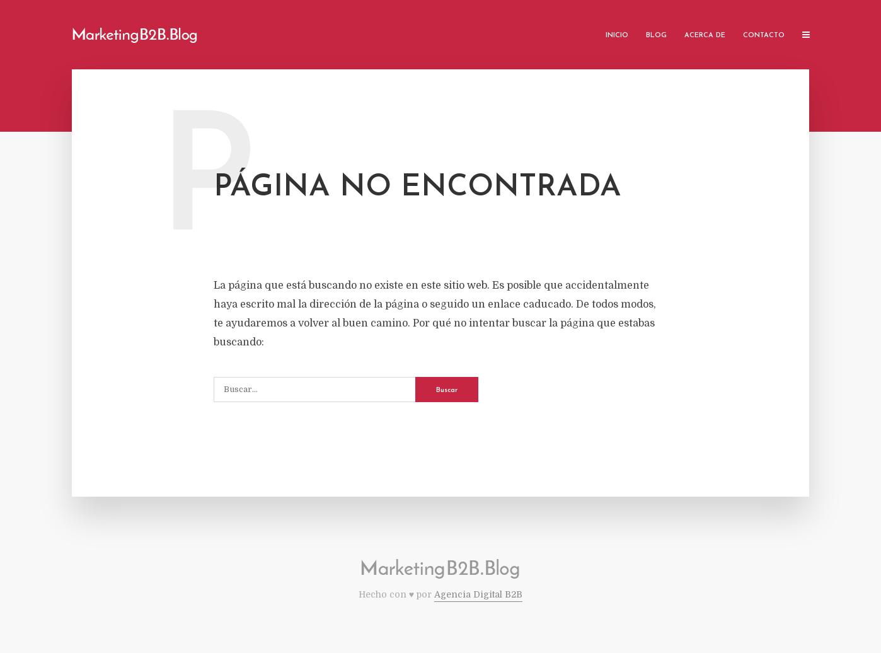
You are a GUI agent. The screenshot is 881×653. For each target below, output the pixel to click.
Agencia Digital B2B (478, 594)
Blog (656, 35)
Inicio (617, 35)
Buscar (447, 390)
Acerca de (704, 35)
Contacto (764, 35)
